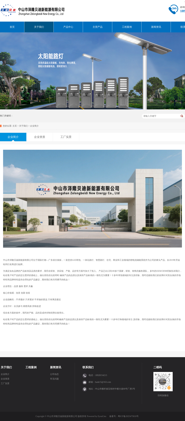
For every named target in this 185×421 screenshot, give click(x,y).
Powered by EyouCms (96, 416)
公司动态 (54, 374)
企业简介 (34, 126)
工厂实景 (5, 383)
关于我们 (39, 27)
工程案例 (127, 27)
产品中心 (68, 27)
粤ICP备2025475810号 (128, 416)
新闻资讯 (156, 27)
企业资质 (5, 379)
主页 (14, 126)
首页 (12, 27)
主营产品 (98, 27)
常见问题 (54, 379)
